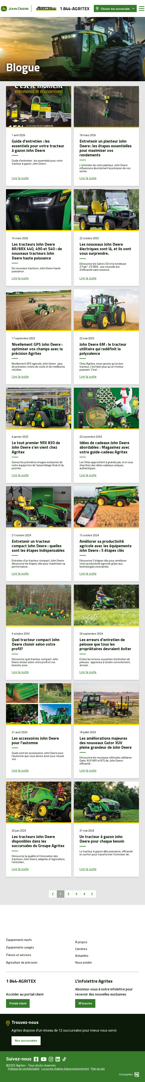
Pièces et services (18, 952)
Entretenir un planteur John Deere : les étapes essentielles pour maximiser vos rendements (106, 144)
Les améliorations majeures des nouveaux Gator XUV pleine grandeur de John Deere (105, 759)
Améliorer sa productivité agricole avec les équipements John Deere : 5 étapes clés (106, 553)
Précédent (50, 917)
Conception (129, 1074)
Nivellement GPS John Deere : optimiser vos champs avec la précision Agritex (36, 347)
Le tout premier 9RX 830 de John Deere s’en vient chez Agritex (38, 448)
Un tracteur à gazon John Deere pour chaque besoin (104, 857)
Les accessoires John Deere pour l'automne (38, 754)
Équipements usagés (20, 944)
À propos (81, 939)
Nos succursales (28, 1040)
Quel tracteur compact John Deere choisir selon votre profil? (35, 653)
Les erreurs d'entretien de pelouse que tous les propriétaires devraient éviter (104, 656)
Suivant (94, 917)
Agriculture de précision (21, 960)
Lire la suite (20, 175)
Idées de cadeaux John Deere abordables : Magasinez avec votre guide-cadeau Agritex (100, 450)
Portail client (20, 1001)
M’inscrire (87, 1001)
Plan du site (98, 1068)
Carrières (81, 946)
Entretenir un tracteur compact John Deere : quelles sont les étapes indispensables (34, 553)
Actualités (81, 953)
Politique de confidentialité (23, 1068)
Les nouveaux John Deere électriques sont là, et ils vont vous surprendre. (103, 245)
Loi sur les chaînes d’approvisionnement (65, 1068)
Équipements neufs (19, 937)
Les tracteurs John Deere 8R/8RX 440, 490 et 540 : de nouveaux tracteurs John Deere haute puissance (38, 247)
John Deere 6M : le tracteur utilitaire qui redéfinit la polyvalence (105, 345)
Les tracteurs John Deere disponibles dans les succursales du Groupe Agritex (36, 861)
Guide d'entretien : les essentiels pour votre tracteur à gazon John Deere (33, 144)
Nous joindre (83, 960)
